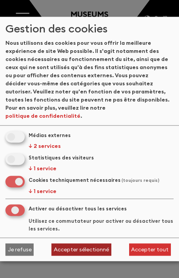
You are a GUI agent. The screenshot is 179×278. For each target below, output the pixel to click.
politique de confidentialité (42, 115)
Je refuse (20, 249)
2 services (45, 146)
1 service (42, 168)
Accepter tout (150, 249)
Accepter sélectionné (81, 249)
